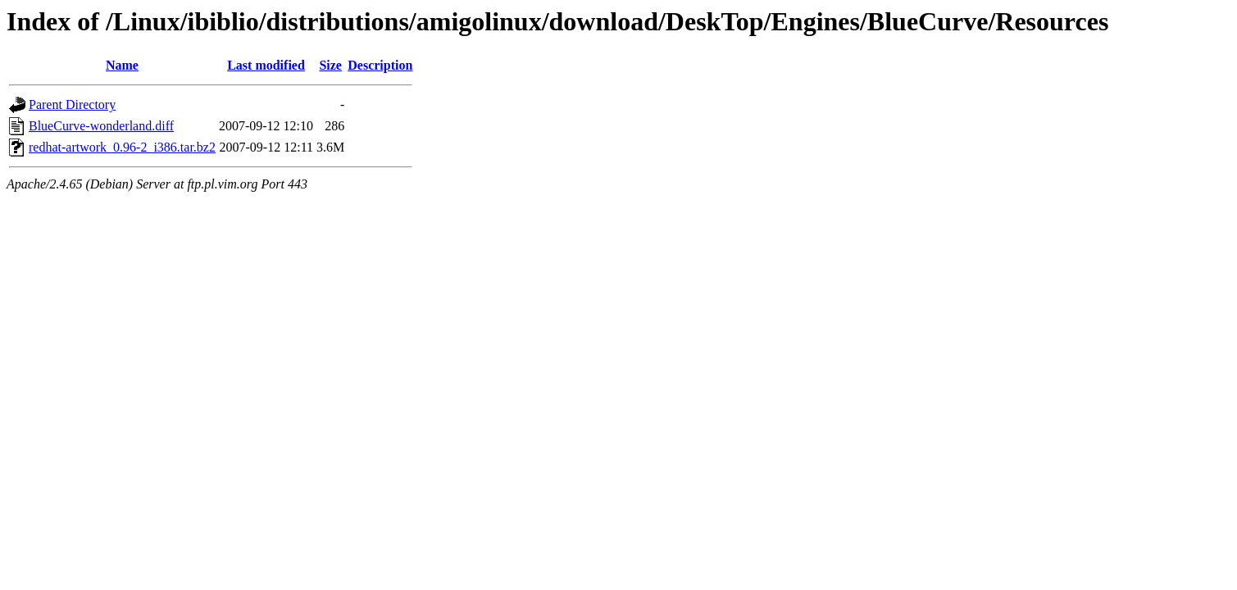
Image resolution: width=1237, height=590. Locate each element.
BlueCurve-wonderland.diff (101, 126)
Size (330, 65)
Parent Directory (72, 104)
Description (380, 65)
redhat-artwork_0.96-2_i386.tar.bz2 (122, 147)
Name (122, 65)
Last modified (266, 65)
